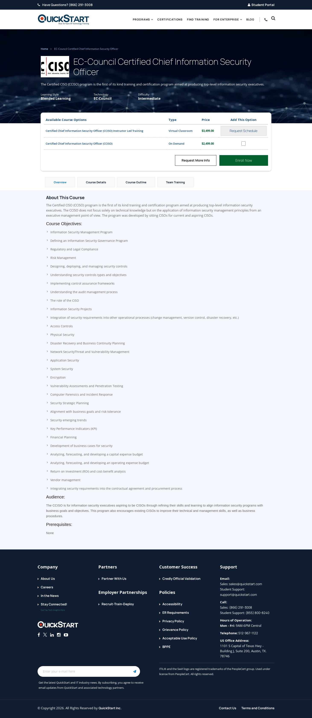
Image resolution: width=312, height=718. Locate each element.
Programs (141, 19)
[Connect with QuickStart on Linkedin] (52, 633)
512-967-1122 (248, 632)
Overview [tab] (60, 181)
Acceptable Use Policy (179, 637)
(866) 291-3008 (240, 606)
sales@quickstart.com (245, 582)
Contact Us (227, 707)
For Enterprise (226, 19)
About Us (48, 577)
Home (44, 49)
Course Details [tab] (96, 181)
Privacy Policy (173, 620)
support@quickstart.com (238, 593)
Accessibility (172, 603)
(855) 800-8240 (257, 611)
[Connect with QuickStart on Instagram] (59, 633)
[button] (271, 19)
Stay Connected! (54, 603)
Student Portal (261, 5)
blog (250, 19)
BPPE (166, 645)
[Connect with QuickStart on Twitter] (45, 633)
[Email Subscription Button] (134, 670)
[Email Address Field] (89, 670)
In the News (50, 594)
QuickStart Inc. (110, 707)
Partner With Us (114, 577)
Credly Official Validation (181, 577)
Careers (47, 586)
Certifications (170, 19)
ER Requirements (175, 611)
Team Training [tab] (175, 181)
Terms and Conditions (257, 707)
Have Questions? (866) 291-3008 (65, 5)
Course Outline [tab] (136, 181)
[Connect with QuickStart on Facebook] (39, 633)
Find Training (198, 19)
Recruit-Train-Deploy (118, 603)
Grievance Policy (175, 628)
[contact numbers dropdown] (266, 19)
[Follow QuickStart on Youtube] (66, 633)
